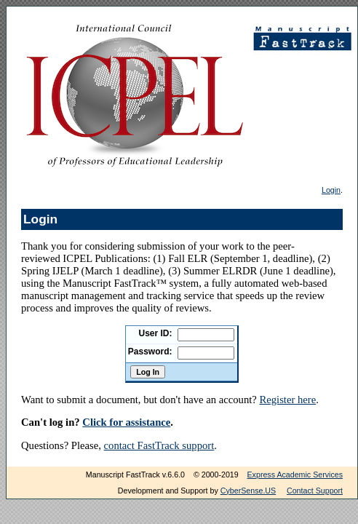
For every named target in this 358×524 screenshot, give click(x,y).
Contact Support (315, 490)
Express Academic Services (295, 474)
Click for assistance (126, 422)
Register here (287, 399)
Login (331, 190)
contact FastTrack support (159, 445)
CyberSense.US (248, 490)
